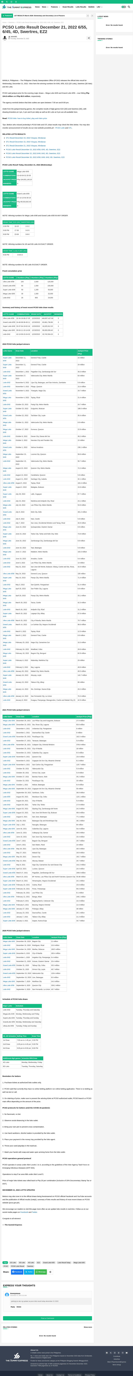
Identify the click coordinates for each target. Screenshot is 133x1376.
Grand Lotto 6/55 (9, 737)
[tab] (37, 7)
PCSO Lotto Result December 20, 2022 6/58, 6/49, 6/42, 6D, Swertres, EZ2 (35, 157)
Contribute (116, 1356)
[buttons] (2, 2)
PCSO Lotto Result (17, 1266)
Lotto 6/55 (6, 797)
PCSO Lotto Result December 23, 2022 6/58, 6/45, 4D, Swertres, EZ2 (33, 149)
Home (37, 7)
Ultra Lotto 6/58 (8, 483)
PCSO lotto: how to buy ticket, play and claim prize (27, 118)
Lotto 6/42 (6, 372)
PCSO (6, 1266)
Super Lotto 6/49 (9, 757)
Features (54, 7)
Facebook (24, 1212)
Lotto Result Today (64, 1262)
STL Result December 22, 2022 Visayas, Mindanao (26, 142)
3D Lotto (22, 1262)
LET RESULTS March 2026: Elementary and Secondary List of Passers (39, 16)
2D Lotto (13, 1262)
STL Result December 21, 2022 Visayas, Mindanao (26, 146)
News (44, 7)
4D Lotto (31, 1262)
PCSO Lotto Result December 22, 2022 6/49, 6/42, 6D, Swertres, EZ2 (33, 153)
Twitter (34, 1212)
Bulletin (91, 7)
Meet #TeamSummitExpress (116, 1362)
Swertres (11, 22)
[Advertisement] (47, 60)
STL (70, 128)
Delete (19, 1307)
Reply (13, 1307)
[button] (123, 7)
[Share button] (50, 1272)
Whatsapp (42, 1272)
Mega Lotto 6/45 (9, 721)
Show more (88, 1327)
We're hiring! (117, 1365)
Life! (98, 7)
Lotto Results (81, 7)
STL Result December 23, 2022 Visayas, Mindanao (26, 138)
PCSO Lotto (60, 128)
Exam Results (68, 7)
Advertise (117, 1359)
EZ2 (38, 1262)
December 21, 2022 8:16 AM (18, 1295)
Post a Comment (47, 1318)
